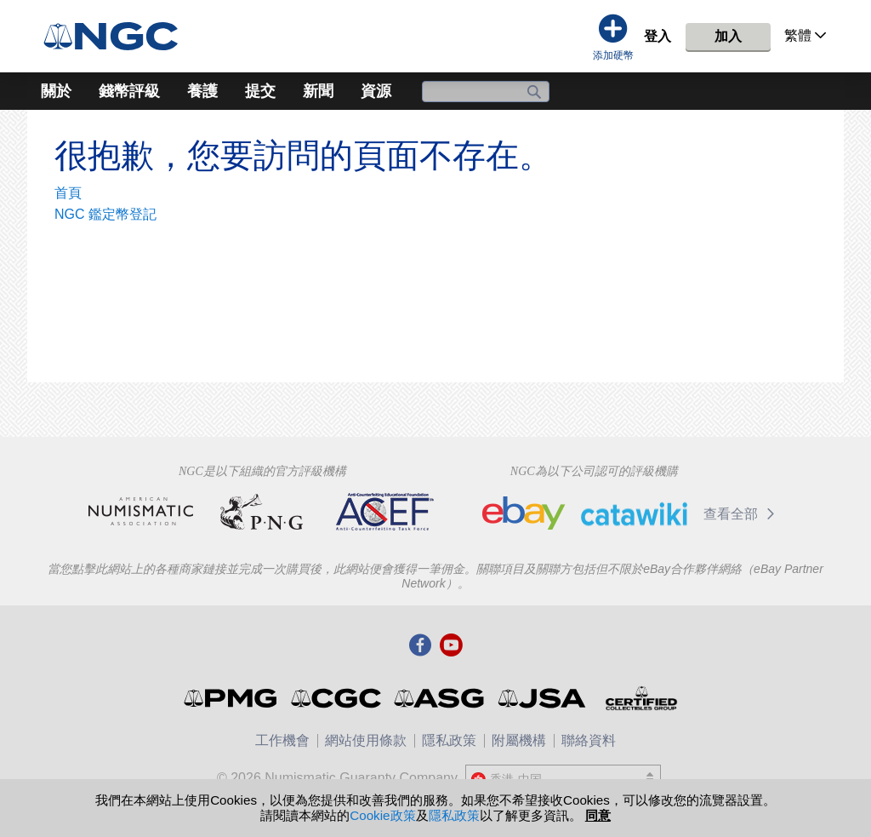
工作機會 (282, 740)
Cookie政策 (382, 815)
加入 (728, 36)
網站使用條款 (366, 740)
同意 (598, 815)
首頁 (68, 193)
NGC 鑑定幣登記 (105, 214)
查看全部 (742, 514)
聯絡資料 (588, 740)
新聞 (318, 91)
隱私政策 (449, 740)
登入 (657, 36)
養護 (202, 91)
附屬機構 (519, 740)
